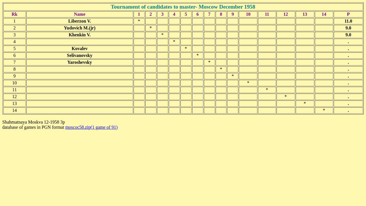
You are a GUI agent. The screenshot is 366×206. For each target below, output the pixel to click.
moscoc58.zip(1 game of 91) (91, 127)
